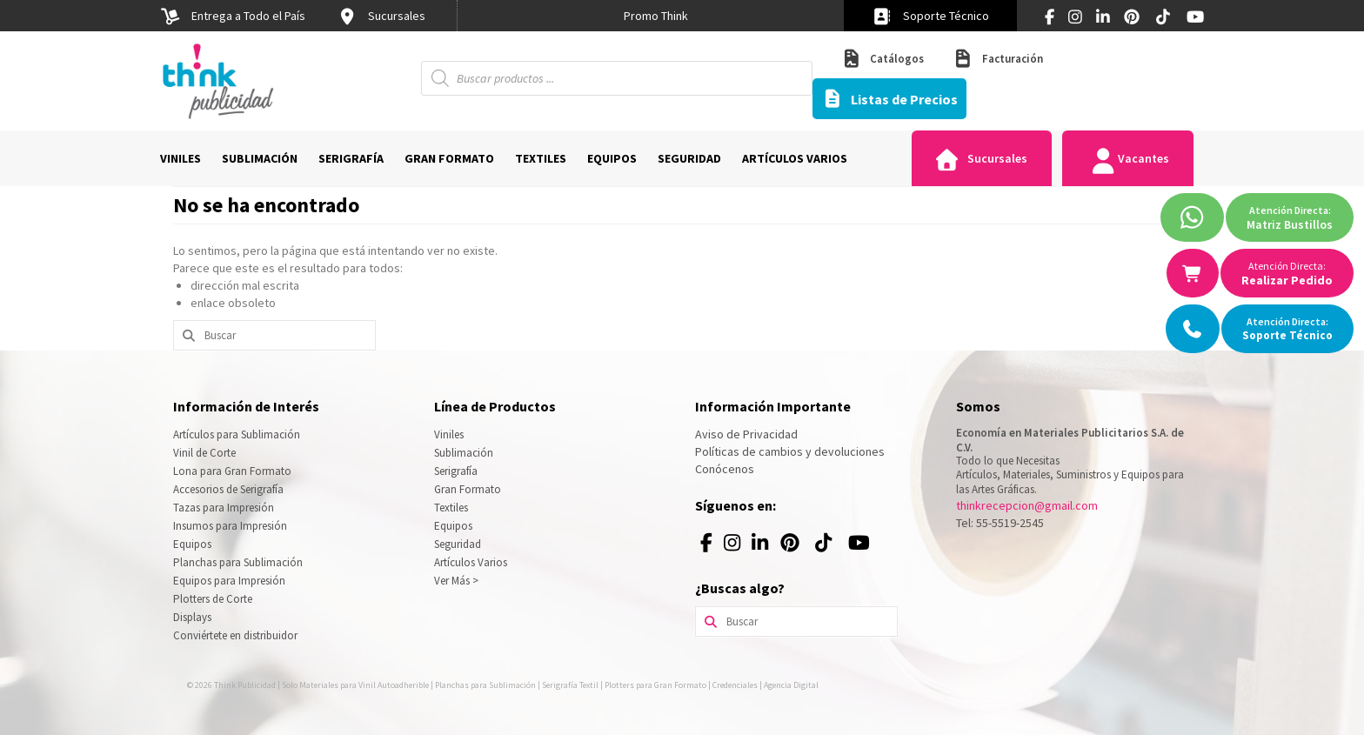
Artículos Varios (470, 562)
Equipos (192, 544)
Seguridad (457, 544)
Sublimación (463, 452)
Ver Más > (456, 580)
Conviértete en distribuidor (235, 635)
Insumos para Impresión (230, 525)
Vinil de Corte (204, 452)
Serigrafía (456, 471)
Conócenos (724, 469)
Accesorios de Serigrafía (228, 489)
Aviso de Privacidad (746, 434)
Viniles (449, 434)
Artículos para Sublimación (236, 434)
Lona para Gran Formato (232, 471)
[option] (656, 15)
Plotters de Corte (212, 598)
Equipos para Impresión (229, 580)
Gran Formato (467, 489)
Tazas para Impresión (223, 507)
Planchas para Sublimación (238, 562)
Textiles (451, 507)
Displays (192, 617)
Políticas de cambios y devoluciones (790, 451)
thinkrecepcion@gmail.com (1027, 505)
